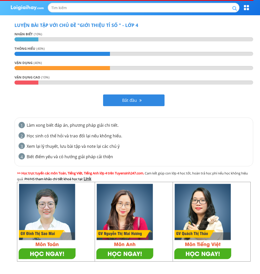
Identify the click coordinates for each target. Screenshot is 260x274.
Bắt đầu (132, 100)
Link (87, 179)
